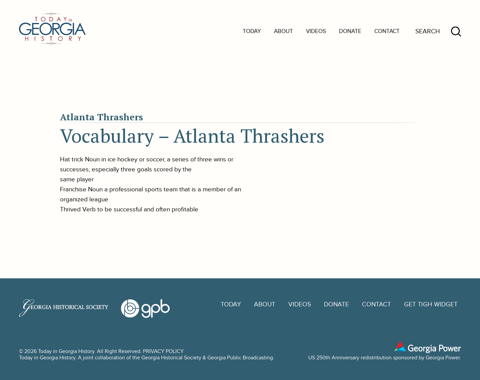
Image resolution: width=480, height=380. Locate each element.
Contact (387, 31)
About (283, 31)
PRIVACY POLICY (163, 351)
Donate (350, 31)
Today (252, 31)
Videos (316, 31)
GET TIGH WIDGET (431, 304)
